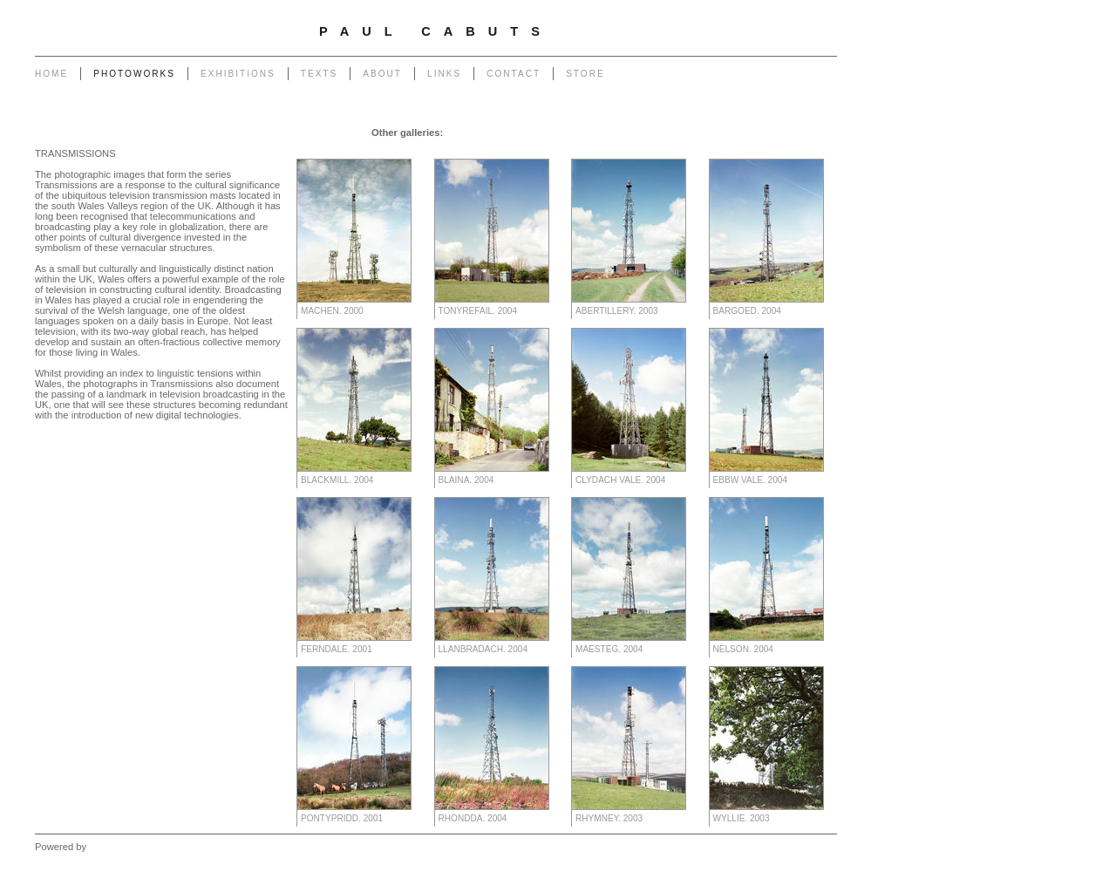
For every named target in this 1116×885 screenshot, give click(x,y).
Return (402, 150)
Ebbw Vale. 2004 (750, 480)
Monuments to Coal (788, 132)
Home (51, 73)
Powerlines (628, 132)
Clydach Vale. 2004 (620, 480)
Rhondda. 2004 (473, 818)
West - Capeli (621, 150)
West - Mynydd (694, 150)
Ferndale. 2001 (336, 649)
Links (444, 73)
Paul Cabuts (436, 31)
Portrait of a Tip (342, 150)
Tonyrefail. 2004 (478, 311)
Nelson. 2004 (743, 649)
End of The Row (699, 132)
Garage (463, 132)
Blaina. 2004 (466, 480)
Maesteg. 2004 (609, 649)
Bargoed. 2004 (747, 311)
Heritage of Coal (463, 150)
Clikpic (103, 846)
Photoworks (134, 73)
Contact (514, 73)
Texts (319, 73)
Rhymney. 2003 (609, 818)
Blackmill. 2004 (337, 480)
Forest (568, 150)
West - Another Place (785, 150)
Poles (581, 132)
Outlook (526, 150)
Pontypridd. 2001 (342, 818)
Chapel (504, 132)
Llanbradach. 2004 (483, 649)
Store (585, 73)
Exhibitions (238, 73)
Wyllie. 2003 (741, 818)
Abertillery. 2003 (616, 311)
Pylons (544, 132)
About (382, 73)
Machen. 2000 (332, 311)
